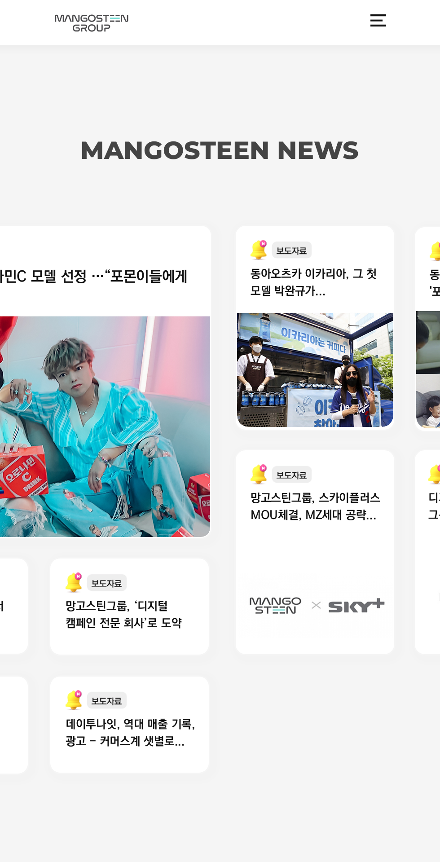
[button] (378, 20)
